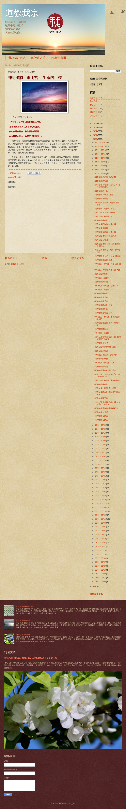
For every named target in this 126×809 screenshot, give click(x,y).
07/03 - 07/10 (100, 488)
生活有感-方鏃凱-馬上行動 (105, 388)
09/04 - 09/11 (100, 452)
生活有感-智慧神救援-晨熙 (105, 347)
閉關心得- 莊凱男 (23, 635)
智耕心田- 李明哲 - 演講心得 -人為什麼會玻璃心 (107, 375)
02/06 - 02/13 (100, 570)
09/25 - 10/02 (100, 441)
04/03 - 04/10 (100, 538)
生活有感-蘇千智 (101, 191)
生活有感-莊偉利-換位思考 (105, 370)
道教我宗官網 (16, 57)
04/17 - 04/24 (100, 531)
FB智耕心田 (58, 57)
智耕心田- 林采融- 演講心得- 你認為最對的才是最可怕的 (30, 658)
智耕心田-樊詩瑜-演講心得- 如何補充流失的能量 (107, 338)
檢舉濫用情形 (96, 594)
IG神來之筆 (38, 57)
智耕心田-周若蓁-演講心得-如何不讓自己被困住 (107, 403)
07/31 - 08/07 (100, 472)
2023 (95, 135)
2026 (95, 123)
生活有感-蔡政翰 (101, 282)
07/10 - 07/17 (100, 484)
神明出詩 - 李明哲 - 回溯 (104, 363)
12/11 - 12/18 (100, 150)
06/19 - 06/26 (100, 495)
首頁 (44, 258)
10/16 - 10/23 (100, 429)
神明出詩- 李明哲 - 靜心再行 (105, 212)
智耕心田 (93, 105)
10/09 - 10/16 (100, 433)
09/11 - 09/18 (100, 448)
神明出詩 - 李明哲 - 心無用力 (106, 286)
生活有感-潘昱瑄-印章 (103, 313)
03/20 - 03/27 (100, 546)
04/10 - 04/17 (100, 535)
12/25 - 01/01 (100, 142)
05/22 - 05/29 (100, 511)
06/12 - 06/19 (100, 499)
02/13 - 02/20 (100, 566)
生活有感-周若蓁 (101, 199)
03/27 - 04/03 (100, 542)
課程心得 (93, 116)
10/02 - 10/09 (100, 437)
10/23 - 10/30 (100, 425)
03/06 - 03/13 (100, 554)
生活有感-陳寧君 (101, 220)
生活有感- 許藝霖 (101, 240)
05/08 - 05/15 (100, 519)
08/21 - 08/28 (100, 460)
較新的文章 (11, 258)
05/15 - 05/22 (100, 515)
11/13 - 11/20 (100, 166)
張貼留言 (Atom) (17, 264)
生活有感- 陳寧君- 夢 (24, 606)
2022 (95, 139)
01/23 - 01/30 (100, 574)
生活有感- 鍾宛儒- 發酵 (103, 195)
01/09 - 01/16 (100, 578)
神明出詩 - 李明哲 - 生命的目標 (107, 380)
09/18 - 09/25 (100, 445)
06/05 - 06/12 (100, 503)
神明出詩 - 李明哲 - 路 (103, 216)
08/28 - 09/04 (100, 456)
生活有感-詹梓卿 (101, 228)
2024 (95, 131)
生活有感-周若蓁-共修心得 (105, 232)
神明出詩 (18, 177)
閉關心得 (93, 112)
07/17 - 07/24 (100, 480)
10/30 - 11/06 (100, 173)
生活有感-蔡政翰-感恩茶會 (105, 177)
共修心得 (93, 101)
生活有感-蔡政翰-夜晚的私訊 (106, 408)
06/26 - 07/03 (100, 491)
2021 (95, 587)
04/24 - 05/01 (100, 527)
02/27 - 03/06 (100, 558)
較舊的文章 (77, 258)
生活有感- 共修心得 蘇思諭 (105, 236)
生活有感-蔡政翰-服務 (103, 260)
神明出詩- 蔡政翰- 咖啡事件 (105, 355)
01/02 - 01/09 (100, 582)
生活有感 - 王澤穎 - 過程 (104, 209)
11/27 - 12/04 (100, 158)
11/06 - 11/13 (100, 170)
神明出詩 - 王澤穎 (101, 278)
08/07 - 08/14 (100, 468)
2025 (95, 127)
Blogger (71, 803)
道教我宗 (22, 13)
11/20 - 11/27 (100, 162)
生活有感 (93, 98)
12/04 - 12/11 (100, 154)
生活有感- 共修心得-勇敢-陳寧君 (107, 256)
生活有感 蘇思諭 (101, 181)
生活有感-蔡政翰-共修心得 (105, 224)
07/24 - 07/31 (100, 476)
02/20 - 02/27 (100, 562)
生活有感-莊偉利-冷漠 (103, 305)
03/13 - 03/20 (100, 550)
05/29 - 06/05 (100, 507)
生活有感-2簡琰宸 (23, 620)
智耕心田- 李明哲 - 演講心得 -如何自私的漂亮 (107, 186)
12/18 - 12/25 (100, 146)
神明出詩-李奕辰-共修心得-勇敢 (107, 270)
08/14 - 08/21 (100, 464)
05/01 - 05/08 (100, 523)
